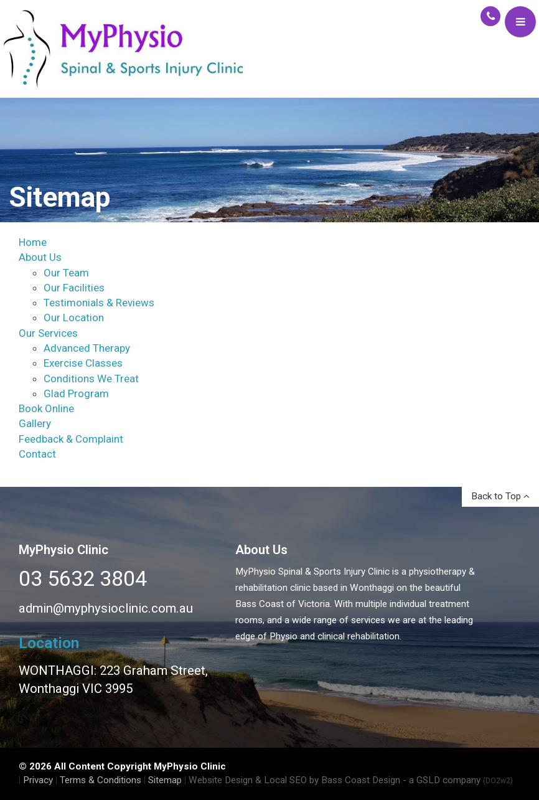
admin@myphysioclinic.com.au (106, 608)
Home (33, 242)
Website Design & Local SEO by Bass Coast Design (294, 780)
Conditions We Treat (91, 378)
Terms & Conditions (100, 780)
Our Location (74, 317)
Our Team (66, 272)
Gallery (35, 423)
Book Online (46, 408)
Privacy (38, 780)
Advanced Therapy (87, 348)
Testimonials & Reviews (99, 302)
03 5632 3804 (83, 578)
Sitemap (165, 780)
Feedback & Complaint (71, 439)
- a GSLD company (458, 780)
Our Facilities (74, 287)
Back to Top (500, 496)
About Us (40, 257)
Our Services (48, 333)
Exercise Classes (83, 363)
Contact (37, 454)
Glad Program (76, 393)
